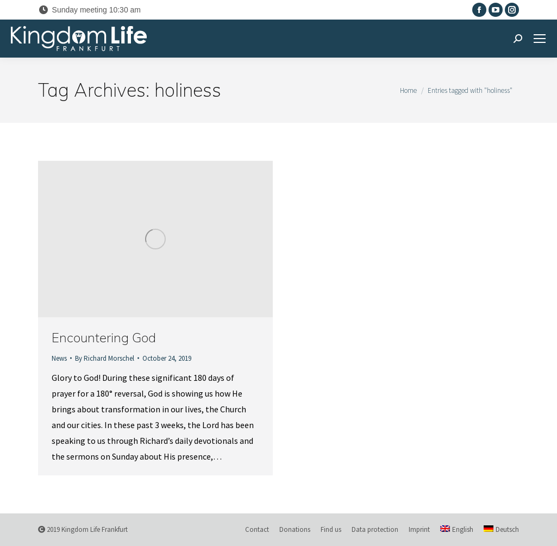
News (59, 358)
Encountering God (104, 337)
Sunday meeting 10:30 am (89, 9)
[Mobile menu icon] (539, 38)
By (104, 358)
